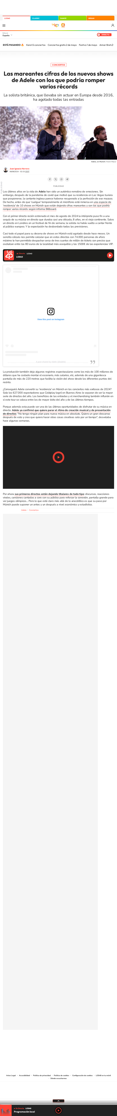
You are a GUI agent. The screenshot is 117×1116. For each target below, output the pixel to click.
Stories (76, 1039)
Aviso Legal (11, 1075)
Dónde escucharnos (59, 1078)
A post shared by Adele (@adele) (51, 362)
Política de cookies (61, 1075)
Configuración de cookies (82, 1075)
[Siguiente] (112, 44)
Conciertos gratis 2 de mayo (62, 44)
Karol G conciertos (35, 44)
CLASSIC (35, 18)
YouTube (52, 1039)
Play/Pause (58, 457)
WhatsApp (61, 179)
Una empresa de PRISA (58, 1088)
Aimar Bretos (106, 44)
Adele (23, 510)
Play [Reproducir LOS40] (58, 1110)
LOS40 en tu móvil (103, 1075)
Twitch (70, 1039)
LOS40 (7, 18)
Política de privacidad (42, 1075)
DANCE (63, 18)
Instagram (41, 1039)
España (6, 35)
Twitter (55, 179)
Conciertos (58, 65)
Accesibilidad (24, 1075)
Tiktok (47, 1039)
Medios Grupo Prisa (58, 1095)
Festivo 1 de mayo (88, 44)
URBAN (91, 18)
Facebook (49, 179)
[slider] (58, 1104)
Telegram (67, 179)
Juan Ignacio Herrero (19, 168)
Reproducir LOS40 (110, 255)
